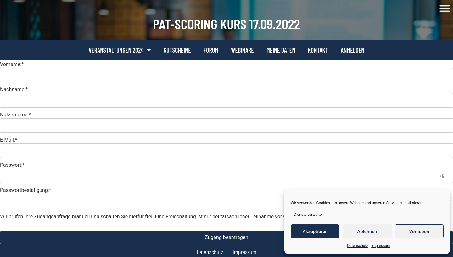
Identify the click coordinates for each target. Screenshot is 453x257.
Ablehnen (367, 231)
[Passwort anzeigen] (443, 176)
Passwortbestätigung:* (25, 190)
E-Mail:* (8, 139)
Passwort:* (12, 165)
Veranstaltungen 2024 (120, 50)
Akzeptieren (315, 231)
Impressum (380, 245)
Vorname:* (12, 64)
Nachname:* (14, 89)
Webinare (242, 50)
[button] (445, 8)
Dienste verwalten (309, 214)
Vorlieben (419, 231)
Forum (211, 50)
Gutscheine (177, 50)
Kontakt (318, 50)
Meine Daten (280, 50)
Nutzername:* (15, 114)
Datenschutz (357, 245)
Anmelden (352, 50)
